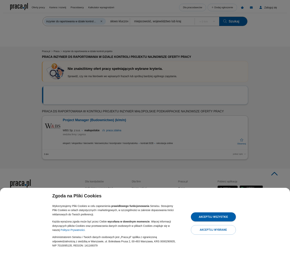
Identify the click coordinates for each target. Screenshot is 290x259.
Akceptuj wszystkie (213, 216)
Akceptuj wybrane (213, 229)
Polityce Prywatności (72, 229)
